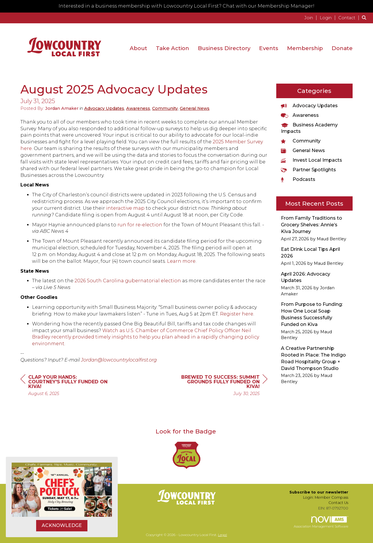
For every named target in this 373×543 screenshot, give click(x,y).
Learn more (181, 261)
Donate (342, 48)
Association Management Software (321, 522)
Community (165, 108)
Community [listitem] (301, 141)
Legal (222, 535)
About (138, 48)
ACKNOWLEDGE (62, 525)
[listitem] (311, 17)
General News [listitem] (303, 150)
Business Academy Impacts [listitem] (309, 128)
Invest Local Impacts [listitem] (311, 160)
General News (195, 108)
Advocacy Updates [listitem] (309, 105)
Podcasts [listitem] (298, 179)
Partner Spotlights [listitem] (308, 169)
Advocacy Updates (104, 108)
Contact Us (338, 502)
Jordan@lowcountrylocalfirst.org (119, 360)
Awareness (138, 108)
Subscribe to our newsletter (318, 492)
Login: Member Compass (325, 497)
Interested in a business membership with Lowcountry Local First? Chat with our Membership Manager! (186, 6)
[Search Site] (365, 17)
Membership (305, 48)
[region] (224, 386)
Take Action (172, 48)
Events (268, 48)
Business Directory (224, 48)
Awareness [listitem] (300, 115)
